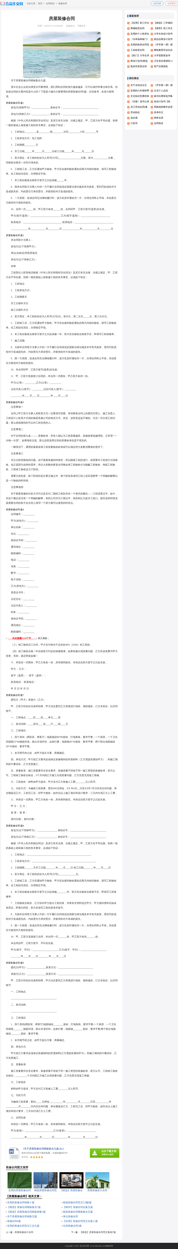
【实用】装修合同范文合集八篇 (80, 1221)
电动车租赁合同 (139, 66)
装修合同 (62, 3)
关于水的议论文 (139, 85)
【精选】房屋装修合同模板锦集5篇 (26, 1211)
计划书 (134, 123)
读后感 (134, 118)
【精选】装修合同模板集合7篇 (24, 1207)
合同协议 (50, 3)
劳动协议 (135, 112)
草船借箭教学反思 (163, 107)
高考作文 (158, 112)
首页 (40, 3)
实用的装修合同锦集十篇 (20, 1202)
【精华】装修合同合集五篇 (78, 1207)
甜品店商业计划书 (163, 39)
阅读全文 (70, 26)
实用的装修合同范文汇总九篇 (23, 1225)
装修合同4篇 (14, 1221)
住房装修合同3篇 (72, 1225)
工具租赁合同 (137, 50)
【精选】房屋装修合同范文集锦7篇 (98, 1232)
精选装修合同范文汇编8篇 (77, 1202)
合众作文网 (84, 1246)
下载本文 (81, 26)
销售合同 (158, 118)
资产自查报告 (161, 66)
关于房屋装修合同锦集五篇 (22, 1216)
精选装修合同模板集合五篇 (78, 1211)
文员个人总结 (161, 90)
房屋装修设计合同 (24, 1232)
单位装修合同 (70, 1216)
